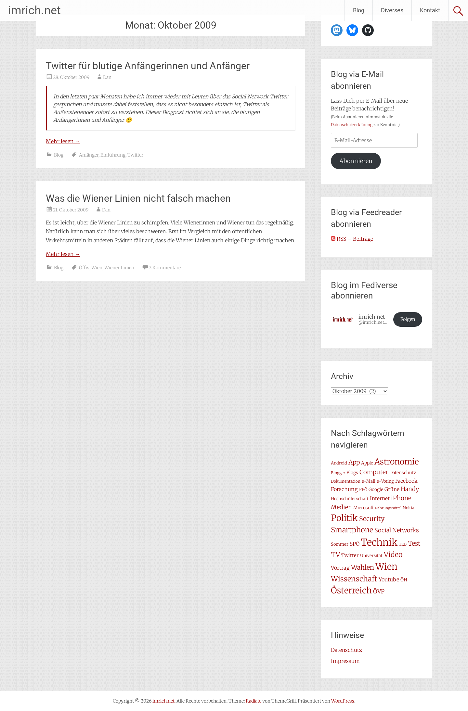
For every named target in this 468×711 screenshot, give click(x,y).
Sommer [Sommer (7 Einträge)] (339, 544)
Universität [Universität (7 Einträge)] (371, 555)
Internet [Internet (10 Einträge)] (380, 498)
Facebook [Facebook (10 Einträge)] (406, 481)
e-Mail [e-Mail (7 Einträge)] (368, 481)
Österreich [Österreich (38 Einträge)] (351, 590)
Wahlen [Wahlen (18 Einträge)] (362, 567)
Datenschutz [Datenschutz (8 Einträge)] (402, 473)
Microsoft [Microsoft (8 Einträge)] (363, 508)
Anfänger (88, 155)
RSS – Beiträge (352, 238)
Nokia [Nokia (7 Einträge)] (408, 508)
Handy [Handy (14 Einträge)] (410, 489)
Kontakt (430, 10)
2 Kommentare (165, 268)
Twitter (135, 155)
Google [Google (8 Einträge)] (376, 489)
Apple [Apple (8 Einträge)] (367, 463)
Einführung (112, 155)
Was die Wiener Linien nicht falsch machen (138, 198)
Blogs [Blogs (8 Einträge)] (352, 473)
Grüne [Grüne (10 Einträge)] (391, 489)
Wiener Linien (119, 268)
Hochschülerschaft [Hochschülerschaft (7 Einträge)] (350, 499)
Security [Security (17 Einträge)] (371, 519)
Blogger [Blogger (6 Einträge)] (338, 472)
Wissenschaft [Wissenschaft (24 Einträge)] (354, 578)
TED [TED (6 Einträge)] (403, 544)
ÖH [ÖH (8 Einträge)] (403, 580)
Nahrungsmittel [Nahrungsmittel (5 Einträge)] (388, 508)
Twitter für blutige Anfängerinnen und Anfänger (148, 65)
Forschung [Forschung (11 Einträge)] (344, 489)
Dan (107, 77)
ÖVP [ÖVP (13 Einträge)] (378, 591)
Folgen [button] (407, 319)
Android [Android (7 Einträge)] (339, 463)
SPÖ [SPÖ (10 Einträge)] (354, 544)
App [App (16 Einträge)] (354, 462)
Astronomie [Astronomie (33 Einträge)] (396, 462)
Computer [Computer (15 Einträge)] (373, 472)
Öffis (84, 268)
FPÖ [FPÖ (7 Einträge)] (363, 489)
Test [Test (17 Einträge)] (414, 543)
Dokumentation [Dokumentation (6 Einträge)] (345, 481)
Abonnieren (355, 161)
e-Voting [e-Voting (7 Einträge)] (385, 481)
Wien (96, 268)
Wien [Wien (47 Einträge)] (386, 566)
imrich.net (34, 10)
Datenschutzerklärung (351, 124)
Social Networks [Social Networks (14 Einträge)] (396, 530)
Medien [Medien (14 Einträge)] (341, 507)
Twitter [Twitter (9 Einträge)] (350, 555)
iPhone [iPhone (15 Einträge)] (401, 498)
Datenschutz (346, 650)
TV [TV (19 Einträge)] (335, 555)
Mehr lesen (63, 141)
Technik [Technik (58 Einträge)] (379, 542)
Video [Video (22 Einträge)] (393, 554)
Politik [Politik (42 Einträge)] (344, 518)
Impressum (345, 661)
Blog (358, 10)
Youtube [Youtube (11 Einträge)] (389, 579)
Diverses (392, 10)
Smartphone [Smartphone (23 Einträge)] (352, 529)
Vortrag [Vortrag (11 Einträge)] (340, 568)
